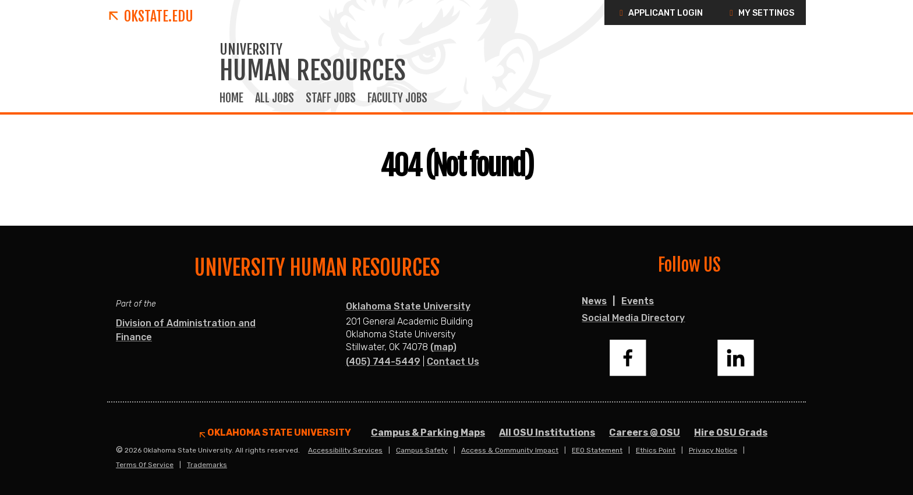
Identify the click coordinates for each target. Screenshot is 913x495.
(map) (443, 346)
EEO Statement (597, 450)
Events (637, 301)
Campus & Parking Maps (428, 432)
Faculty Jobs (397, 98)
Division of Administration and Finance (186, 330)
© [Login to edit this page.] (119, 450)
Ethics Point (655, 450)
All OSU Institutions (547, 432)
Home (231, 98)
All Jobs (274, 98)
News (594, 301)
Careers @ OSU (644, 432)
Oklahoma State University (408, 306)
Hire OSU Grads (730, 432)
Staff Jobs (331, 98)
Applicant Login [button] (659, 13)
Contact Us (453, 361)
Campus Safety (422, 450)
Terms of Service (145, 465)
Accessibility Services (345, 450)
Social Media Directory (633, 317)
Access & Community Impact (509, 450)
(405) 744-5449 (383, 361)
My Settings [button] (760, 13)
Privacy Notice (713, 450)
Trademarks (207, 465)
